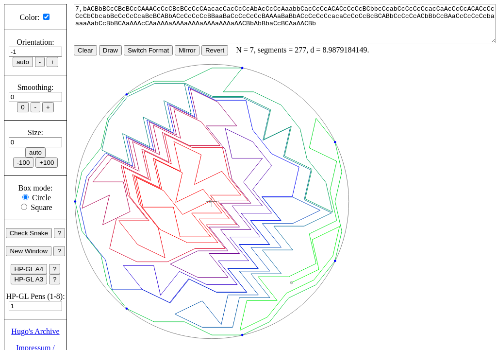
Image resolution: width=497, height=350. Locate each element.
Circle (41, 197)
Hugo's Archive (35, 331)
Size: (35, 132)
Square (41, 207)
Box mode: (35, 188)
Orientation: (35, 42)
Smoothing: (35, 87)
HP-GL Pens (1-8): (35, 296)
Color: (30, 17)
